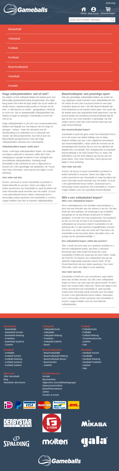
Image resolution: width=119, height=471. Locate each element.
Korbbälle (9, 353)
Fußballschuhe (90, 329)
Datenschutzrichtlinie (52, 385)
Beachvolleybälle (52, 353)
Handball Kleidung (91, 359)
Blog (6, 379)
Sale (85, 344)
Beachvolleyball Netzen (55, 359)
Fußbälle (87, 332)
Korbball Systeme (13, 362)
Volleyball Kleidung (53, 335)
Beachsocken (50, 362)
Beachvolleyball (18, 66)
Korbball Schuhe (13, 356)
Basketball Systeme (14, 341)
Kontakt (13, 85)
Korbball (13, 57)
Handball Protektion (92, 362)
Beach (47, 344)
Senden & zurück (50, 395)
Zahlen (45, 392)
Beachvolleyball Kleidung (56, 356)
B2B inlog (110, 3)
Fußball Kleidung (91, 335)
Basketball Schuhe (14, 332)
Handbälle (87, 356)
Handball (13, 76)
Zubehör (9, 344)
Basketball (14, 29)
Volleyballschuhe (52, 329)
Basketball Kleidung (14, 335)
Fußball (13, 48)
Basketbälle (10, 329)
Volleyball (14, 38)
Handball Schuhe (91, 353)
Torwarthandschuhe (91, 338)
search (112, 20)
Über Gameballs (11, 376)
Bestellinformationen (52, 388)
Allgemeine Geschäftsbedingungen (59, 382)
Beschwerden (49, 379)
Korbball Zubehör (13, 365)
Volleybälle (49, 332)
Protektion (10, 338)
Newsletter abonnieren (14, 382)
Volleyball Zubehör (53, 341)
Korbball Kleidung (13, 359)
